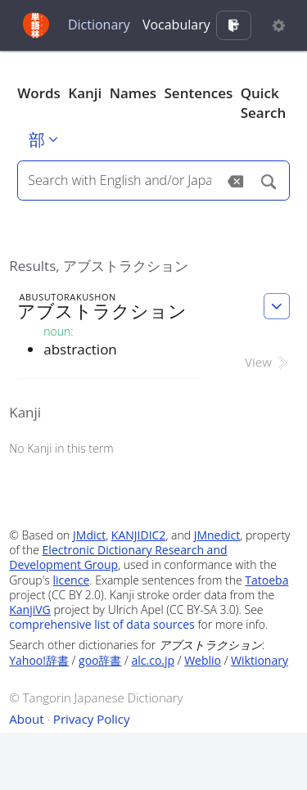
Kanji (85, 93)
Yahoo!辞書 (39, 660)
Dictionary (99, 25)
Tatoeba (266, 580)
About (26, 719)
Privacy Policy (91, 719)
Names (133, 93)
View (267, 362)
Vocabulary (176, 25)
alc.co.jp (153, 660)
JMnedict (217, 535)
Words (39, 93)
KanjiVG (30, 609)
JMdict (89, 535)
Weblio (202, 660)
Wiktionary (259, 660)
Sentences (199, 93)
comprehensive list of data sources (102, 624)
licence (70, 580)
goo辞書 (100, 660)
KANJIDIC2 (138, 535)
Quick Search (264, 103)
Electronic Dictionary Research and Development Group (118, 557)
